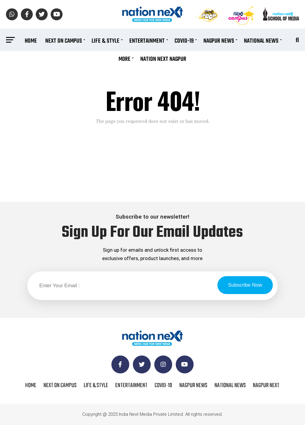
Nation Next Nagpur (163, 59)
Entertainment (147, 41)
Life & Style (105, 41)
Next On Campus (63, 41)
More (124, 59)
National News (261, 41)
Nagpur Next (266, 385)
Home (31, 41)
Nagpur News (218, 41)
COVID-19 (184, 41)
